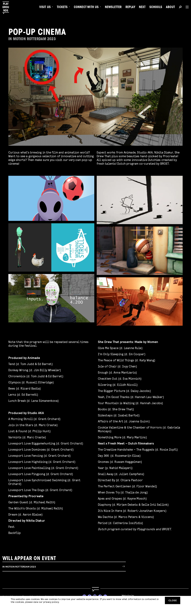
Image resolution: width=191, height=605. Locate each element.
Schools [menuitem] (155, 7)
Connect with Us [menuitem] (86, 7)
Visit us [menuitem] (45, 7)
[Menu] (186, 7)
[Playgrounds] (7, 8)
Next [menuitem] (142, 7)
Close (172, 600)
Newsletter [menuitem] (113, 7)
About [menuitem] (170, 7)
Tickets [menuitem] (62, 7)
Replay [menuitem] (130, 7)
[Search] (180, 7)
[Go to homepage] (95, 589)
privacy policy (51, 601)
